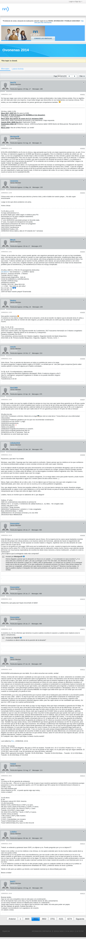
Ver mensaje (24, 556)
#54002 (82, 148)
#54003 (82, 193)
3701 (52, 919)
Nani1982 (14, 388)
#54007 (82, 400)
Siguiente (80, 919)
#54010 (82, 599)
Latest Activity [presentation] (18, 69)
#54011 (82, 629)
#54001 (82, 94)
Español (6, 931)
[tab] (17, 68)
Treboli (13, 764)
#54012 (82, 670)
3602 (44, 919)
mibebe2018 (15, 443)
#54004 (82, 252)
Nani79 (13, 82)
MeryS (12, 240)
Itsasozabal (14, 523)
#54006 (82, 359)
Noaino (13, 300)
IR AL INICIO (70, 931)
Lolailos (13, 832)
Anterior (12, 919)
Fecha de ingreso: (16, 89)
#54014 (82, 844)
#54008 (82, 455)
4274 (69, 919)
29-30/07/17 (5, 272)
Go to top (80, 931)
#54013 (82, 776)
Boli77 (12, 882)
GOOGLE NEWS (59, 931)
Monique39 (14, 136)
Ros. (12, 658)
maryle (13, 347)
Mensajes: (36, 89)
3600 (27, 919)
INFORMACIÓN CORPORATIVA (41, 931)
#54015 (82, 893)
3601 (35, 919)
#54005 (82, 312)
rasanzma (14, 181)
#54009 (82, 535)
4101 (61, 919)
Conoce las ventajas (43, 38)
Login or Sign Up (75, 1)
